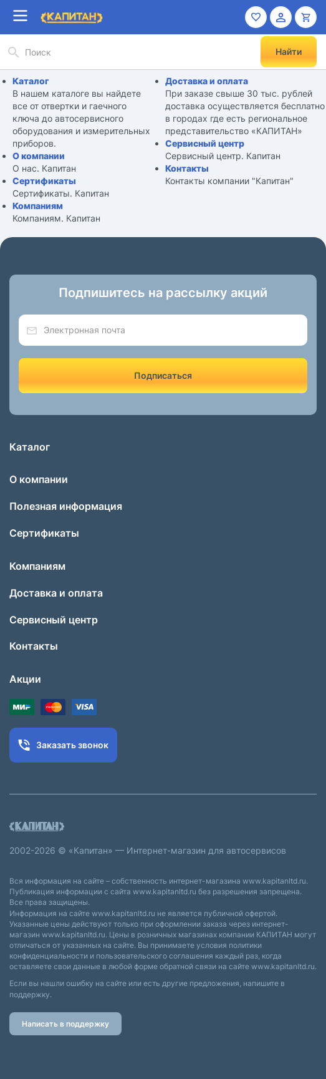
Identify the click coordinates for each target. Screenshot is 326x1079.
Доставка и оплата (206, 81)
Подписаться (163, 375)
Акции (25, 679)
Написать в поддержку (65, 1023)
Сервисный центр (204, 143)
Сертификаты (44, 180)
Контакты (187, 168)
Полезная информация (65, 506)
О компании (38, 155)
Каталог (30, 81)
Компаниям (37, 205)
